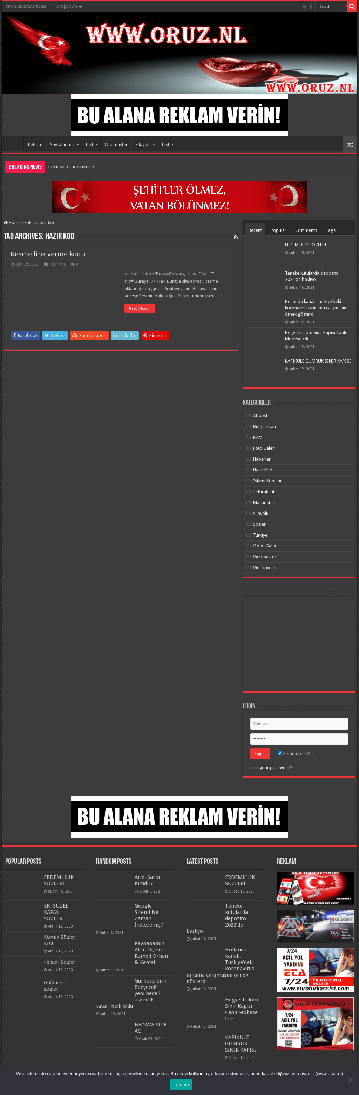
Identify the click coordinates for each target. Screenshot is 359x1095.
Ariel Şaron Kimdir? (148, 880)
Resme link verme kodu (48, 254)
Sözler (259, 524)
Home (14, 143)
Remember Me (295, 753)
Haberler (262, 459)
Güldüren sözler (55, 985)
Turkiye (260, 535)
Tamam (181, 1084)
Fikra (258, 437)
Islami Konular (267, 480)
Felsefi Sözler (60, 962)
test (89, 144)
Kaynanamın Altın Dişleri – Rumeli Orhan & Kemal (151, 952)
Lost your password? (271, 767)
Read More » (140, 308)
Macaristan (264, 502)
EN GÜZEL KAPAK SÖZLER (56, 912)
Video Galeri (265, 546)
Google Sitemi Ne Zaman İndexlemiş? (149, 915)
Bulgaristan (264, 426)
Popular (278, 230)
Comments (306, 230)
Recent (255, 230)
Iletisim (35, 144)
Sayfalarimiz (62, 144)
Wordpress (264, 567)
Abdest (260, 415)
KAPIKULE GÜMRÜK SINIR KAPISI (318, 361)
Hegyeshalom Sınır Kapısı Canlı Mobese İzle (241, 1009)
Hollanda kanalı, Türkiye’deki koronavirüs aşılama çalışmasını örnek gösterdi (316, 308)
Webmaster (116, 144)
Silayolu (143, 144)
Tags (331, 230)
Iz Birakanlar (265, 491)
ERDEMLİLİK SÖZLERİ (72, 167)
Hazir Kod (57, 264)
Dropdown (66, 6)
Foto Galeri (264, 448)
